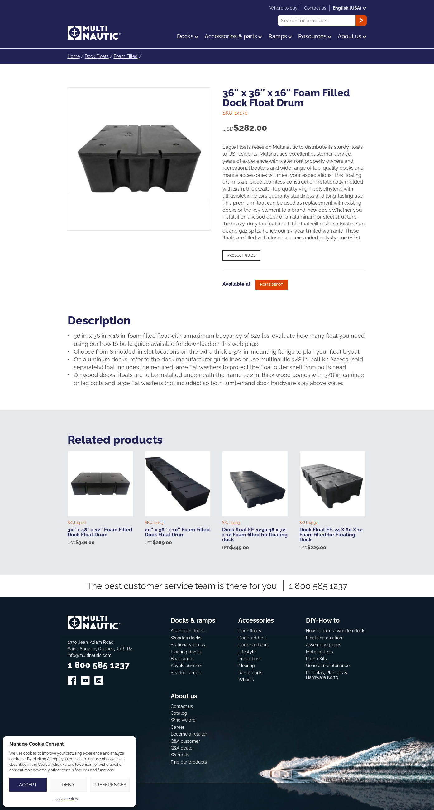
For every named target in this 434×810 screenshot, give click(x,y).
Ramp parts (250, 672)
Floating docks (186, 651)
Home (74, 56)
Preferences (109, 785)
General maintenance (328, 665)
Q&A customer (185, 741)
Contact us (182, 706)
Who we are (183, 720)
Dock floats (249, 630)
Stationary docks (188, 644)
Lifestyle (247, 651)
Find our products (189, 762)
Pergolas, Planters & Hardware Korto (326, 675)
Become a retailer (189, 734)
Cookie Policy (66, 799)
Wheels (246, 679)
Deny (68, 785)
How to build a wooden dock (335, 630)
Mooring (246, 665)
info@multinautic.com (90, 655)
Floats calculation (324, 637)
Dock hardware (253, 644)
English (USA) (349, 8)
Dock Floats (97, 56)
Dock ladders (251, 637)
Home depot (271, 284)
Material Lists (319, 651)
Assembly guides (323, 644)
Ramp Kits (316, 658)
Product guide (241, 255)
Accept (28, 785)
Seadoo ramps (186, 672)
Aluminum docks (188, 630)
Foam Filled (126, 56)
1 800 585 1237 (318, 585)
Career (177, 727)
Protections (249, 658)
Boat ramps (182, 658)
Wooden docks (186, 637)
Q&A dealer (182, 748)
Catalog (179, 713)
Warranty (180, 754)
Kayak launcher (186, 665)
